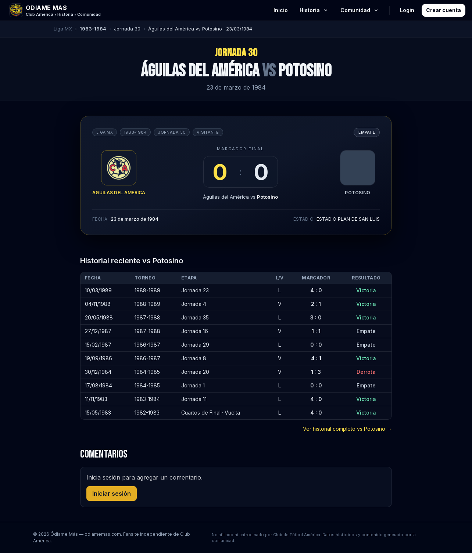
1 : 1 (316, 331)
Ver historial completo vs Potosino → (347, 429)
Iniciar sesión (111, 493)
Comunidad (359, 10)
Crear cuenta (443, 10)
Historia (314, 10)
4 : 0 (316, 290)
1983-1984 (93, 29)
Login (407, 10)
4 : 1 (316, 358)
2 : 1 (316, 304)
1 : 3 (316, 372)
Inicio (280, 10)
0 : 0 (316, 344)
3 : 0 (316, 317)
